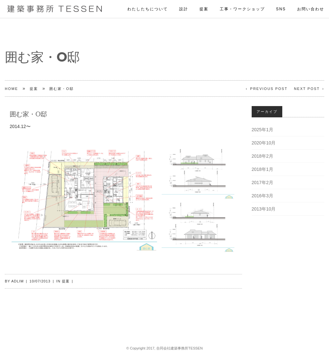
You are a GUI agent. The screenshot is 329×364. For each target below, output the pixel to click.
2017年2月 (262, 182)
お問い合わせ (310, 2)
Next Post (307, 89)
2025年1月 (262, 129)
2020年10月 (264, 142)
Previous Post (268, 89)
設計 (183, 2)
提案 (203, 2)
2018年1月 (262, 169)
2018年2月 (262, 156)
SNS (281, 2)
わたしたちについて (147, 2)
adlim (17, 281)
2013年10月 (264, 209)
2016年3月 (262, 195)
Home (11, 89)
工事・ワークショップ (242, 2)
